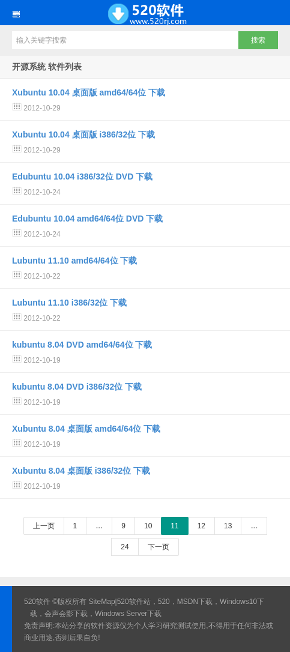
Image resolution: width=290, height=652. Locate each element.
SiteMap (102, 601)
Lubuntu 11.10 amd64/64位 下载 (74, 260)
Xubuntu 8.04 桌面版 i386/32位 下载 (81, 470)
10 (148, 526)
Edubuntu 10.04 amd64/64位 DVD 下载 (87, 218)
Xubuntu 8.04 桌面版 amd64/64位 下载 (86, 428)
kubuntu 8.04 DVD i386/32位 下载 (77, 386)
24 (124, 547)
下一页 (158, 547)
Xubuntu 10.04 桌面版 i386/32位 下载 (83, 134)
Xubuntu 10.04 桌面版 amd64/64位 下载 (88, 92)
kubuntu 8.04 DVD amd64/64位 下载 (82, 344)
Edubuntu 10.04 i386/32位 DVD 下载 (82, 176)
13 (228, 526)
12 (201, 526)
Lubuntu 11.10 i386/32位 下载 (69, 302)
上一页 (44, 526)
